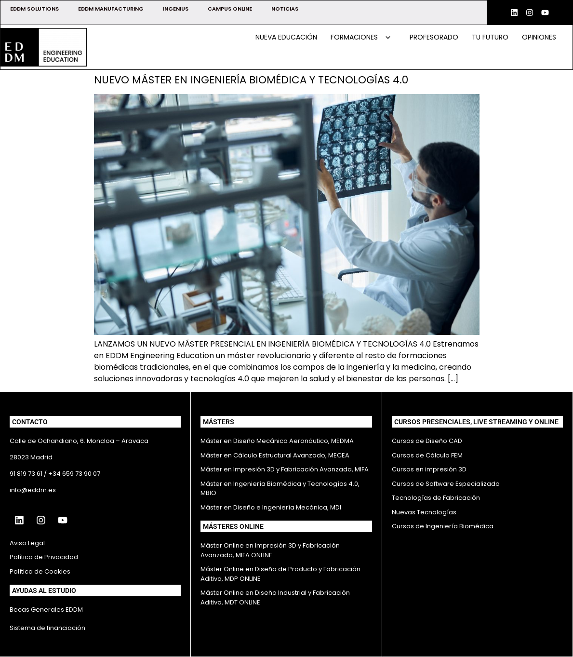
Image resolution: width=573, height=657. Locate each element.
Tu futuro (490, 37)
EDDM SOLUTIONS (34, 9)
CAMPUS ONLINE (230, 9)
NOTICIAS (284, 9)
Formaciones (361, 37)
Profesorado (434, 37)
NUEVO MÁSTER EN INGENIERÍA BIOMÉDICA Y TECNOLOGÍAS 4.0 (251, 80)
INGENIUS (175, 9)
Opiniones (539, 37)
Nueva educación (286, 37)
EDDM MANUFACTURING (111, 9)
